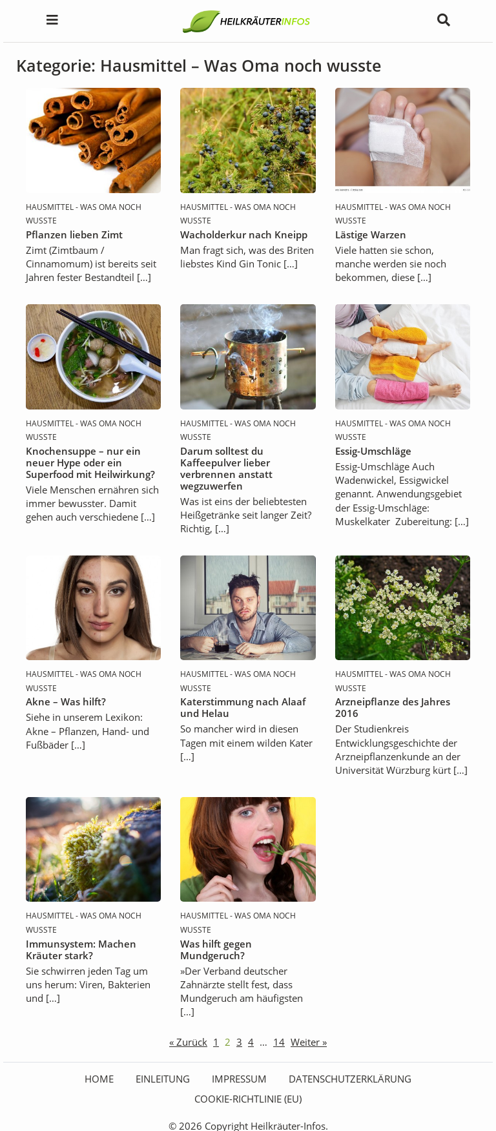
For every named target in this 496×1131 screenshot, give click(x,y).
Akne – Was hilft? (66, 701)
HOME (99, 1078)
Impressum (239, 1078)
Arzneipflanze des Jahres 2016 (392, 707)
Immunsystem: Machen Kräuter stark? (81, 949)
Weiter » (309, 1041)
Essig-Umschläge (373, 450)
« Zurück (188, 1041)
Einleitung (163, 1078)
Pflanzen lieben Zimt (74, 234)
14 (279, 1041)
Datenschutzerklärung (350, 1078)
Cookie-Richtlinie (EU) (248, 1098)
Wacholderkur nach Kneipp (243, 234)
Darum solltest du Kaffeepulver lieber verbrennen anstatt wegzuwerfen (226, 468)
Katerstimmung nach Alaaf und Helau (242, 707)
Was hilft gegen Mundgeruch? (216, 949)
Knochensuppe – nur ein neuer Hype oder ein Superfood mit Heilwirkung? (90, 462)
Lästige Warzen (370, 234)
